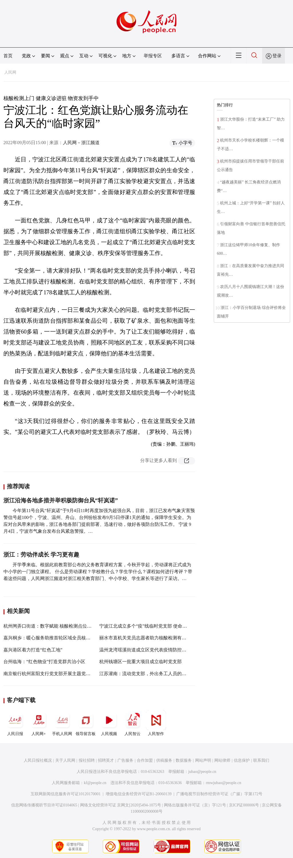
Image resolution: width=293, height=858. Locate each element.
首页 (8, 55)
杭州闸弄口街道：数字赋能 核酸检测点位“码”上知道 (56, 626)
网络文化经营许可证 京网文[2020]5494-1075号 (120, 805)
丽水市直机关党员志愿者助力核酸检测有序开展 (147, 637)
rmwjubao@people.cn (223, 783)
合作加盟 (145, 760)
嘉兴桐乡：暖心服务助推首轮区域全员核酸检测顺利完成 (60, 637)
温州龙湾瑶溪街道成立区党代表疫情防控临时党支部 (152, 649)
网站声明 (203, 760)
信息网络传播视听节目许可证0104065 (44, 805)
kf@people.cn (95, 783)
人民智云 (132, 723)
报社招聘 (87, 760)
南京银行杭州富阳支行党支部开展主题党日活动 (51, 673)
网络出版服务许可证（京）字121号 (195, 805)
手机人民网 (62, 723)
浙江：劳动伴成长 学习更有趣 (41, 554)
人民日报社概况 (38, 760)
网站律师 (222, 760)
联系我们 (261, 760)
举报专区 (153, 55)
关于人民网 (65, 760)
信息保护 (242, 760)
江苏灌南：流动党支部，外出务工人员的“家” (144, 673)
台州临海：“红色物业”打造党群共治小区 (44, 661)
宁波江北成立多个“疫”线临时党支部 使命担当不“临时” (154, 626)
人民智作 (156, 723)
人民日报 (15, 723)
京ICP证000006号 (244, 805)
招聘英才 (106, 760)
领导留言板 (86, 723)
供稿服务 (164, 760)
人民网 (10, 72)
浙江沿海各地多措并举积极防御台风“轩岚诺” (60, 500)
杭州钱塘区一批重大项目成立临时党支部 (140, 661)
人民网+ (39, 723)
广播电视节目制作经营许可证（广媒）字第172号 (219, 794)
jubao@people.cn (202, 771)
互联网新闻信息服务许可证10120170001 (66, 794)
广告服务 (125, 760)
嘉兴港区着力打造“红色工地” (32, 649)
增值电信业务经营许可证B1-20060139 (139, 794)
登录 (277, 55)
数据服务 (184, 760)
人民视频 (109, 723)
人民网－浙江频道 (81, 142)
